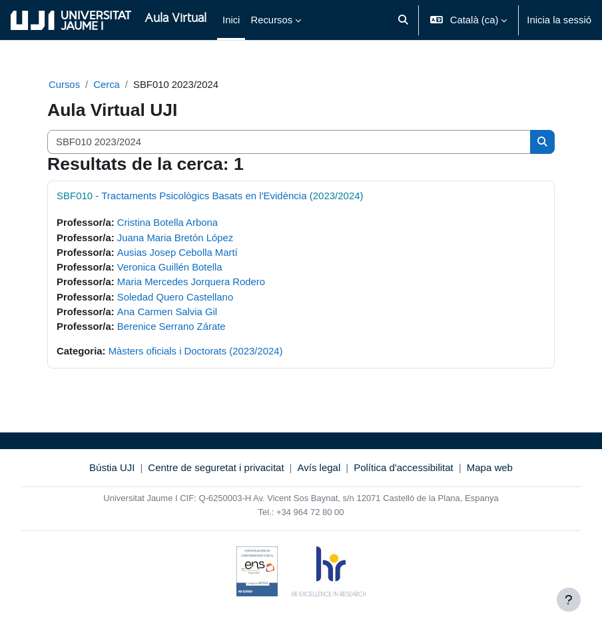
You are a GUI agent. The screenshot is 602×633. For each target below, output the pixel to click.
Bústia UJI (112, 467)
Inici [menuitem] (231, 20)
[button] (403, 20)
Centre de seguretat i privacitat (216, 467)
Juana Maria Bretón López (175, 238)
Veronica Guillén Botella (169, 267)
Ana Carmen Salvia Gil (167, 312)
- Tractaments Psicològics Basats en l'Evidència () (210, 195)
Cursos (64, 84)
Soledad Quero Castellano (175, 297)
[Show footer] (569, 600)
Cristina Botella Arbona (167, 222)
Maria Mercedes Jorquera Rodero (191, 282)
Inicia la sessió (559, 20)
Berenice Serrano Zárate (171, 326)
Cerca (106, 84)
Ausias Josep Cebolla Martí (177, 252)
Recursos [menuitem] (271, 20)
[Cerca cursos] (289, 142)
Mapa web (490, 467)
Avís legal (319, 467)
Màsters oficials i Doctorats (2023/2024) (196, 351)
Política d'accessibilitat (403, 467)
